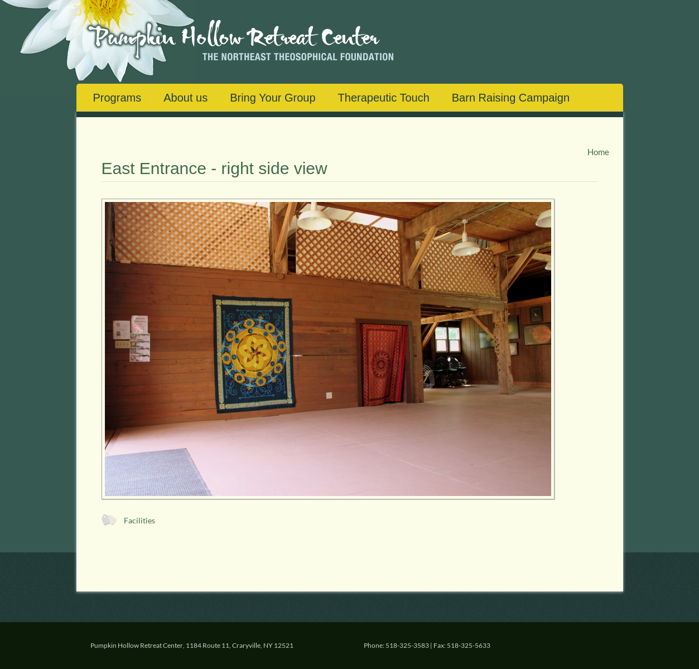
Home (598, 152)
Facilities (139, 520)
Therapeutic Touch (384, 98)
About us (185, 98)
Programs (117, 98)
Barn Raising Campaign (511, 98)
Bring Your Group (272, 98)
